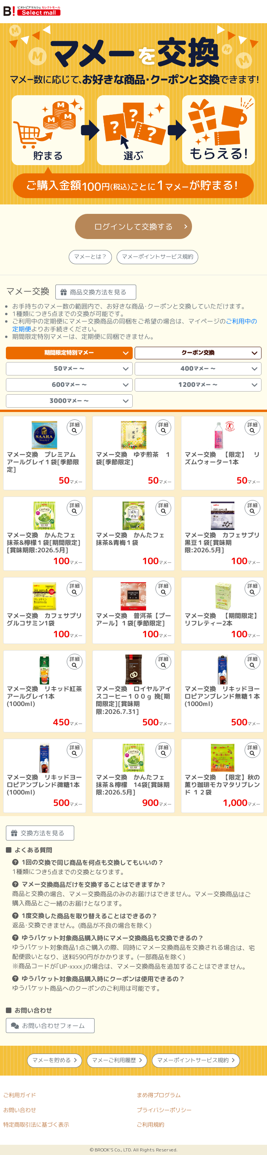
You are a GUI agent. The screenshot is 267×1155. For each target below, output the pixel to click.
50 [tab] (91, 368)
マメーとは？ (90, 257)
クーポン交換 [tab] (219, 353)
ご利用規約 (150, 1125)
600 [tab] (90, 385)
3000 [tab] (88, 401)
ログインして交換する (133, 226)
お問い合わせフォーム (48, 1025)
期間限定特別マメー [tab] (86, 353)
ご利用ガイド (19, 1095)
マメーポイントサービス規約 (157, 257)
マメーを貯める (54, 1060)
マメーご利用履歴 (117, 1060)
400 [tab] (218, 368)
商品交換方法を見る (93, 292)
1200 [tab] (217, 385)
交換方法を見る (37, 833)
